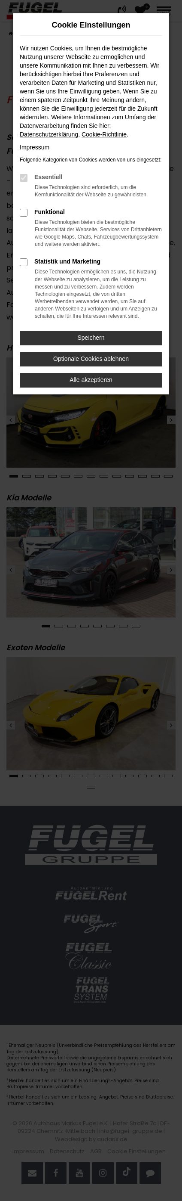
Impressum (34, 147)
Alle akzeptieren (91, 379)
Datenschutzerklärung (49, 134)
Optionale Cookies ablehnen (91, 358)
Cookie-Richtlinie (104, 134)
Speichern (90, 337)
